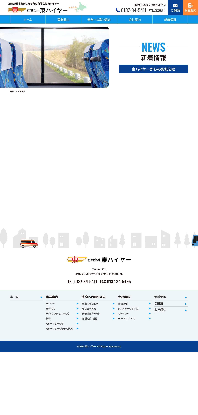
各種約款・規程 (90, 319)
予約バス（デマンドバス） (59, 314)
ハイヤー (51, 303)
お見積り (160, 310)
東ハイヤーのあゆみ (129, 308)
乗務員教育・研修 (92, 314)
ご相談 (158, 303)
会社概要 (123, 303)
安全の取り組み (91, 303)
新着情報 (170, 19)
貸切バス (51, 308)
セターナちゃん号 (55, 325)
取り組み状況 (89, 308)
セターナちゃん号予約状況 (59, 333)
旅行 (48, 319)
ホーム (28, 19)
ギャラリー (124, 314)
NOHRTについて (127, 319)
